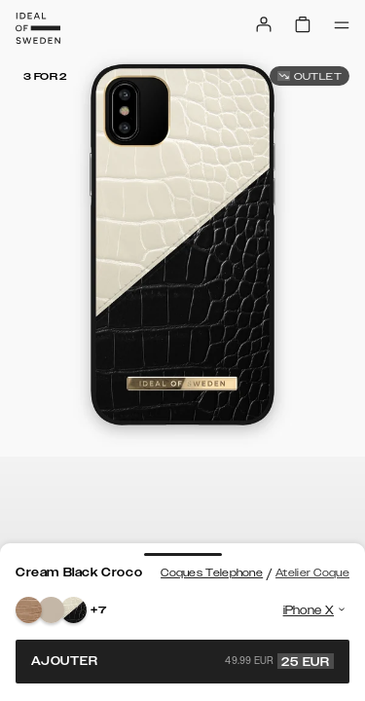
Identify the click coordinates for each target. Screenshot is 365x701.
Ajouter (182, 661)
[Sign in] (263, 24)
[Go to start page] (38, 28)
